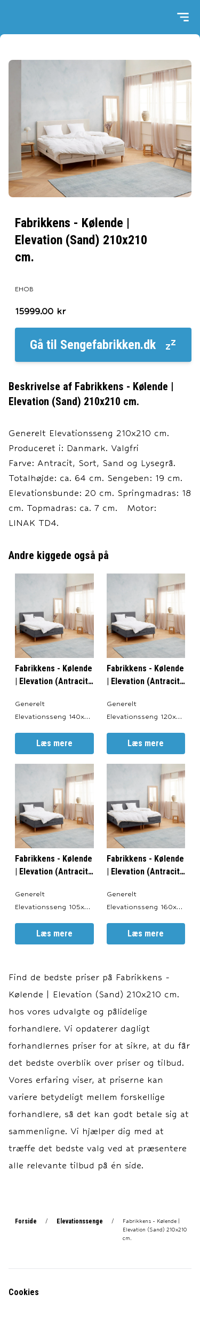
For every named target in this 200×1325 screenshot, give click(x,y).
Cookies (24, 1292)
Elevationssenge (80, 1221)
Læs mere (54, 743)
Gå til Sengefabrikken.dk (103, 344)
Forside (26, 1221)
